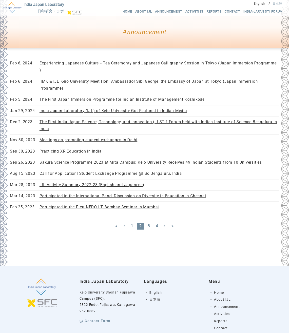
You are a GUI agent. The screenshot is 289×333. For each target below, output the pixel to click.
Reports (214, 11)
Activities (194, 11)
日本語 (277, 3)
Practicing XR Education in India (70, 151)
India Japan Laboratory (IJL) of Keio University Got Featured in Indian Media (113, 110)
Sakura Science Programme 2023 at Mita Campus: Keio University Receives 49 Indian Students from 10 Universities (150, 162)
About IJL (143, 11)
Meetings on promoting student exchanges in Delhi (88, 139)
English (259, 3)
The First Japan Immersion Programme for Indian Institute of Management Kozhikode (122, 99)
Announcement (168, 11)
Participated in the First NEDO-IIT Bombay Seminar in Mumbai (99, 207)
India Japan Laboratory (43, 8)
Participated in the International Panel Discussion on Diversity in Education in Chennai (122, 196)
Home (127, 11)
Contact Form (97, 321)
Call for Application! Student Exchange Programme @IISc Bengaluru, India (110, 173)
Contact (232, 11)
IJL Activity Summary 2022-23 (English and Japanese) (91, 184)
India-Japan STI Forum (263, 11)
